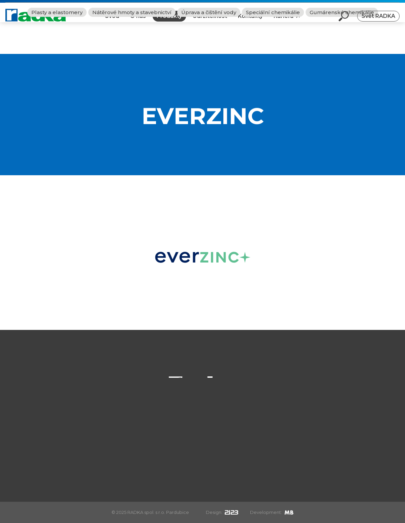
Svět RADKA (378, 21)
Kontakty (250, 21)
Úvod (112, 21)
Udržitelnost (210, 21)
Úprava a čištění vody (208, 44)
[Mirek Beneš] (288, 512)
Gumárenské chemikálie (342, 44)
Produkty (169, 21)
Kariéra (283, 21)
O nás (138, 21)
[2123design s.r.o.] (231, 512)
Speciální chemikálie (273, 44)
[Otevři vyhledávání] (343, 21)
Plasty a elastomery (57, 44)
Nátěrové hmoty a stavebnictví (132, 44)
